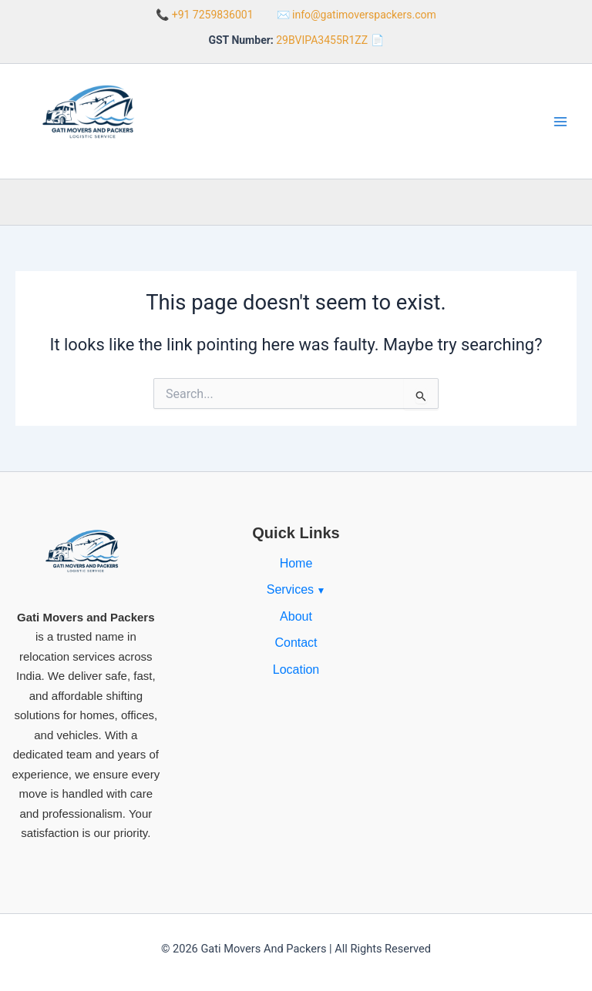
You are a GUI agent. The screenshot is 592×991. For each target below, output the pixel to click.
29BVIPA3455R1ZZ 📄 (329, 40)
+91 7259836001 (213, 14)
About (296, 616)
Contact (295, 642)
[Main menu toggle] (560, 121)
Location (296, 669)
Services (290, 589)
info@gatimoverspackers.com (364, 14)
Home (296, 563)
